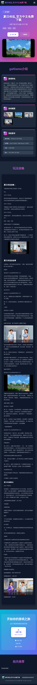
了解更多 (25, 34)
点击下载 (13, 34)
